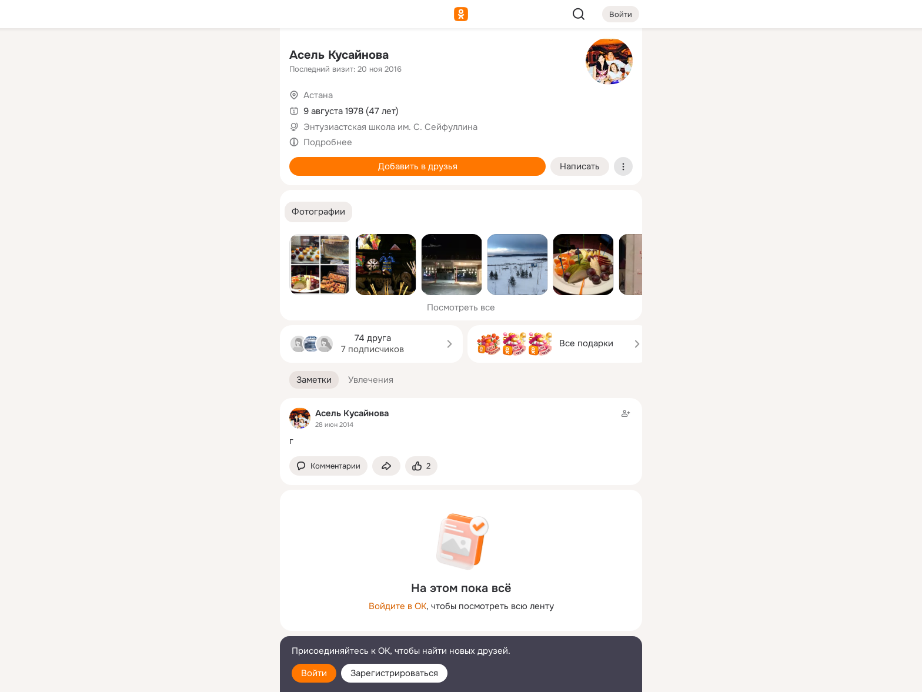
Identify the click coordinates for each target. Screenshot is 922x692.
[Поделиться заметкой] (386, 466)
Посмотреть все (461, 307)
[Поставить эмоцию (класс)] (421, 466)
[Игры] (244, 160)
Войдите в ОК (397, 606)
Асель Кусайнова (339, 55)
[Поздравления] (193, 160)
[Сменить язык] (193, 626)
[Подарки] (141, 160)
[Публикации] (141, 108)
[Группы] (244, 56)
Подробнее (327, 142)
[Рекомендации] (193, 212)
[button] (318, 212)
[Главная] (141, 56)
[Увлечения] (193, 56)
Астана (318, 95)
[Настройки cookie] (193, 676)
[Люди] (193, 108)
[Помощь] (141, 212)
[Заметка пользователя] (461, 427)
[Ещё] (193, 601)
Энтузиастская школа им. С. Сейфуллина (390, 127)
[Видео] (244, 108)
